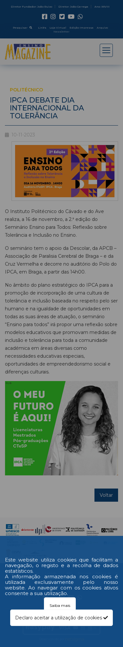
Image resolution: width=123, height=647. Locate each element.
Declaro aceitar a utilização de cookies (61, 618)
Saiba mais (60, 605)
